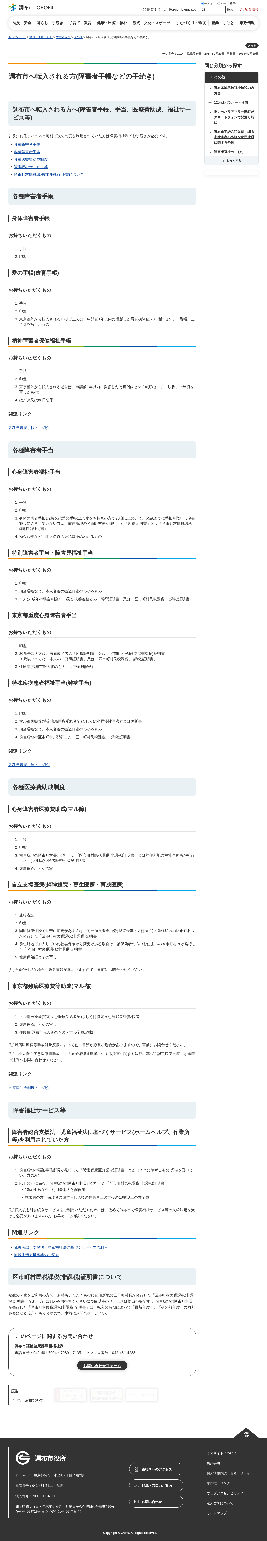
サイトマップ (217, 1513)
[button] (152, 10)
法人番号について (220, 1503)
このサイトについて (222, 1453)
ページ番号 (228, 3)
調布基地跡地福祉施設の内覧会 (234, 90)
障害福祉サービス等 (31, 167)
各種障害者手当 (27, 152)
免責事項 (213, 1463)
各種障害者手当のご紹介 (29, 765)
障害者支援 (63, 37)
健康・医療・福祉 (41, 37)
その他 (78, 37)
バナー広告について (29, 1400)
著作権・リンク (218, 1483)
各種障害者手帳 (27, 144)
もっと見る (233, 160)
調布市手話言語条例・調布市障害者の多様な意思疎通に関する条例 (234, 137)
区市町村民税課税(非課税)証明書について (49, 174)
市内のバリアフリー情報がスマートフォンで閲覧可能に (234, 117)
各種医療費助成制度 (31, 159)
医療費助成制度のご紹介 (29, 1088)
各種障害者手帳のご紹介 (29, 428)
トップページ (17, 37)
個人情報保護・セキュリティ (228, 1473)
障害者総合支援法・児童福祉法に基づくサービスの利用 (61, 1247)
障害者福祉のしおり (229, 152)
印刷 (253, 45)
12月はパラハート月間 (231, 102)
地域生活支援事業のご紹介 (36, 1255)
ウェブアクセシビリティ (225, 1493)
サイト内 (210, 3)
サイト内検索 (203, 9)
